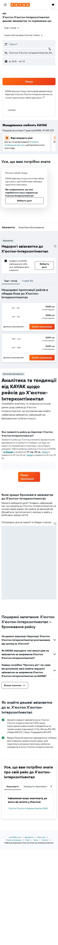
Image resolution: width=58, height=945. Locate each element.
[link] (29, 477)
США (27, 840)
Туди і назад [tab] (10, 280)
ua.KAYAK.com (15, 837)
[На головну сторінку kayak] (20, 5)
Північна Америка (13, 840)
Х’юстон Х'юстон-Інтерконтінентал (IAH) (28, 808)
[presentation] (44, 97)
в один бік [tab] (27, 280)
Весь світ (41, 837)
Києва (30, 455)
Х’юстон (45, 840)
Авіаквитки (29, 837)
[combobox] (11, 28)
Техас (35, 840)
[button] (5, 4)
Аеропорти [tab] (12, 786)
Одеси (45, 452)
